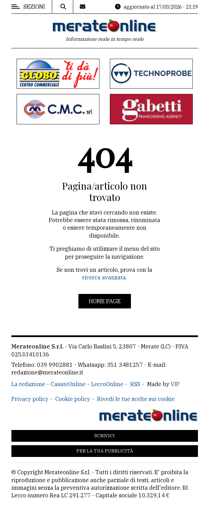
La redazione (28, 384)
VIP (175, 384)
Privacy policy (29, 398)
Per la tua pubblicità (104, 451)
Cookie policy (72, 398)
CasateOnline (68, 384)
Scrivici (104, 436)
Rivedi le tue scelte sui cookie (136, 398)
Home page (105, 301)
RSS (135, 384)
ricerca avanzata (104, 277)
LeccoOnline (107, 384)
